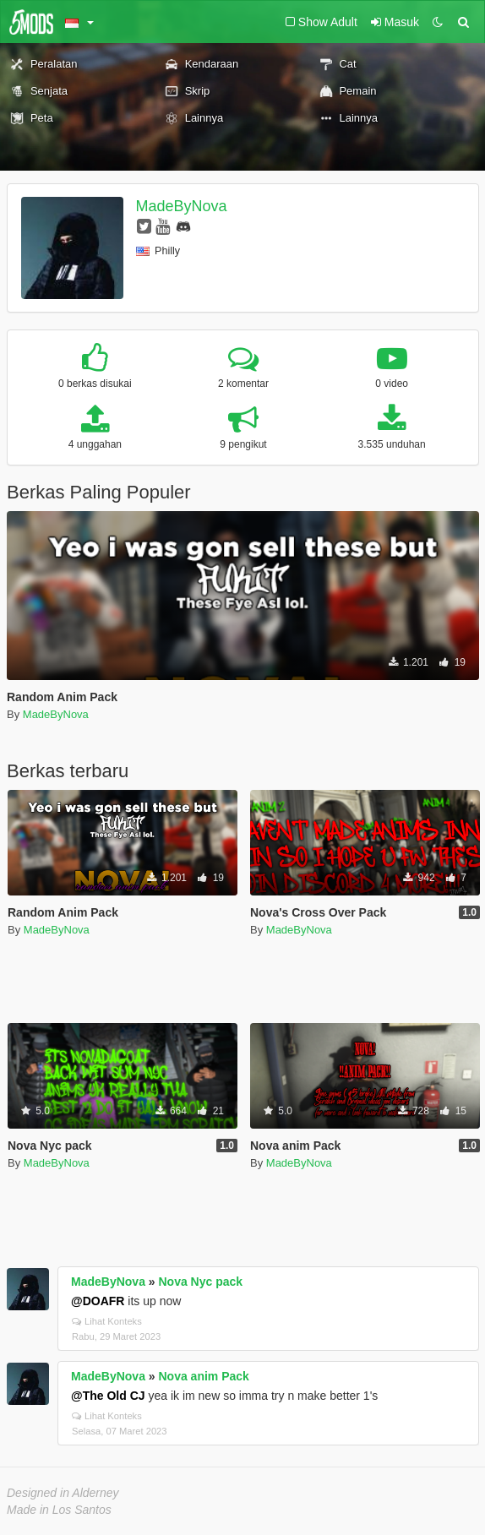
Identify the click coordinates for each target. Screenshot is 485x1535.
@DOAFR (97, 1301)
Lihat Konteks (107, 1321)
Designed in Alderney (63, 1493)
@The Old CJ (108, 1395)
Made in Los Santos (59, 1509)
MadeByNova (181, 206)
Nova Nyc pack (201, 1281)
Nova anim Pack (204, 1376)
